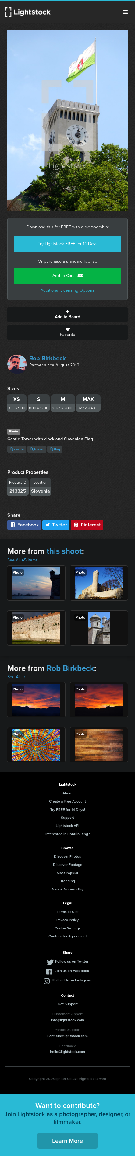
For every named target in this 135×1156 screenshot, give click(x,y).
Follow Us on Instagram (71, 980)
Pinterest (87, 524)
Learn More (67, 1140)
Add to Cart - (67, 276)
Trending (67, 881)
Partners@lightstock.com (67, 1036)
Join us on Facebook (72, 971)
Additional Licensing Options (67, 290)
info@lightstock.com (67, 1020)
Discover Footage (67, 864)
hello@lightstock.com (67, 1051)
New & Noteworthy (67, 889)
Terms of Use (68, 912)
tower (37, 449)
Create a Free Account (67, 801)
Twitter (56, 524)
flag (55, 449)
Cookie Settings (68, 928)
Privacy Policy (67, 920)
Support (67, 817)
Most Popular (67, 873)
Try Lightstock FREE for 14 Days (68, 244)
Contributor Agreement (67, 936)
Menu (125, 12)
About (67, 793)
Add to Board (67, 315)
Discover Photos (67, 856)
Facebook (24, 524)
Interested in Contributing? (67, 834)
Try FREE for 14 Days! (67, 809)
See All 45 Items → (25, 560)
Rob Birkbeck (47, 358)
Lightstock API (67, 825)
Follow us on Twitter (71, 961)
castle (17, 449)
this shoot (64, 551)
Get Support (68, 1004)
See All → (16, 677)
